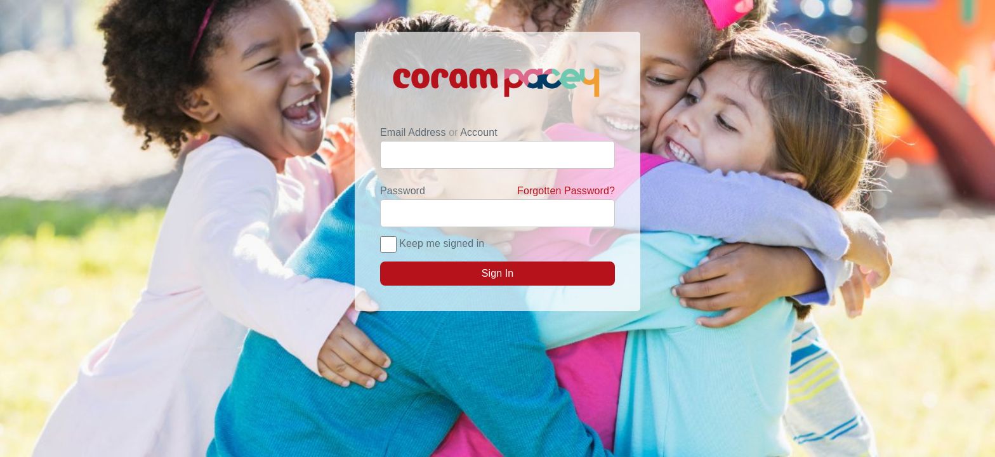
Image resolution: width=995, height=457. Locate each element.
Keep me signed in (441, 243)
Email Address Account (439, 132)
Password (497, 191)
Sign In (498, 273)
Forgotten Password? (566, 190)
